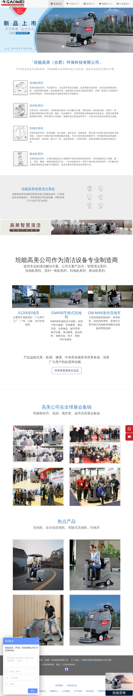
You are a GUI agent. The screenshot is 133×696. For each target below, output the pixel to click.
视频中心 (54, 691)
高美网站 (59, 685)
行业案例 (66, 691)
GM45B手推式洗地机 (66, 315)
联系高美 (90, 691)
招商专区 (102, 691)
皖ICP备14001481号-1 (87, 664)
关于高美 (78, 691)
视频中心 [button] (105, 4)
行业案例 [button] (123, 4)
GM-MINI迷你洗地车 (104, 313)
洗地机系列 (36, 82)
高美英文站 (72, 685)
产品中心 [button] (72, 4)
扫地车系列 (36, 128)
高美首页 (56, 4)
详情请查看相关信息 (66, 370)
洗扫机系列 (36, 105)
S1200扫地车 (28, 313)
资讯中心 (89, 4)
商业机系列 (36, 153)
